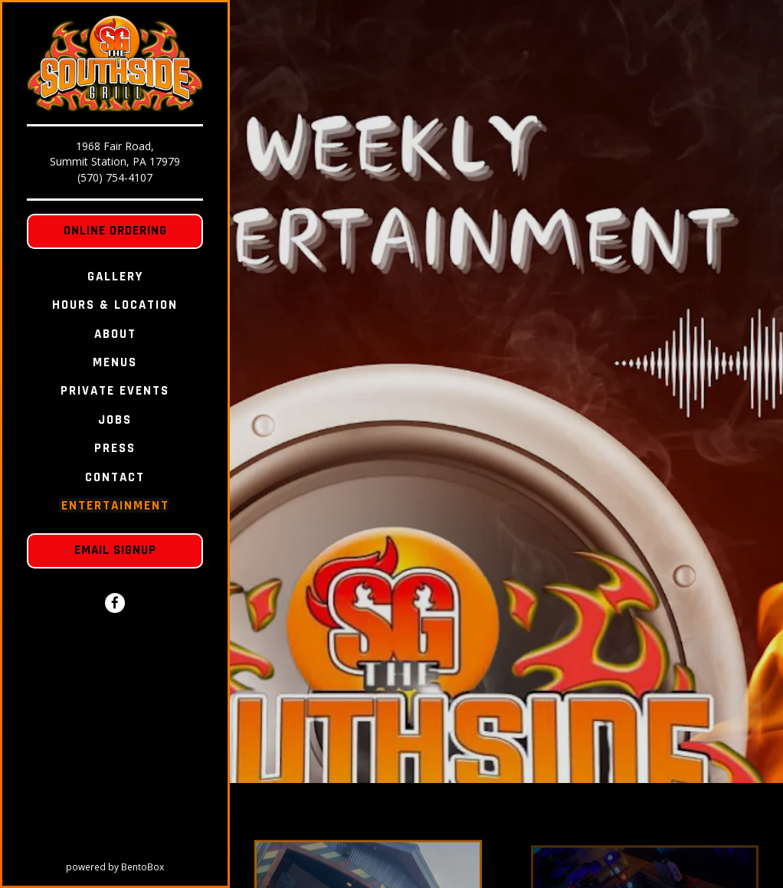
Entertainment (115, 505)
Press (115, 448)
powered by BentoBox (147, 866)
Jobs (115, 419)
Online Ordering (115, 230)
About (115, 334)
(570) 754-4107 (114, 177)
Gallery (115, 276)
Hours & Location (115, 305)
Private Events (115, 390)
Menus (115, 362)
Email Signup (115, 550)
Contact (115, 477)
